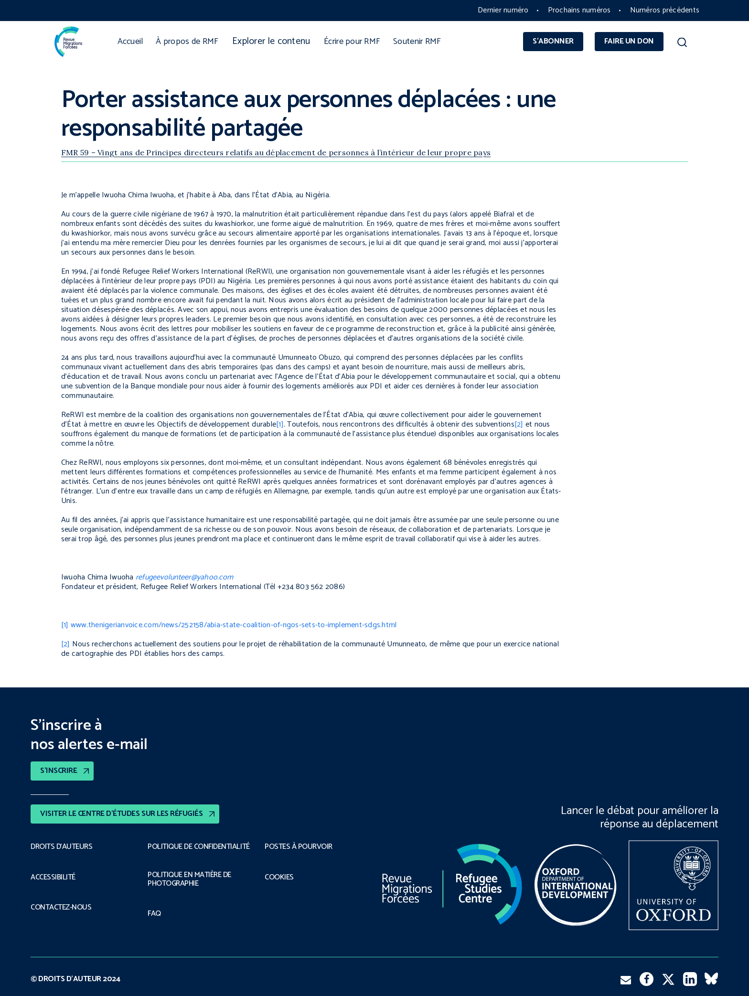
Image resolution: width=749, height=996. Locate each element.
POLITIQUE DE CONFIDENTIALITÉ (199, 847)
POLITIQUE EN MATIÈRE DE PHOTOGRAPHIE (189, 880)
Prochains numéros (579, 10)
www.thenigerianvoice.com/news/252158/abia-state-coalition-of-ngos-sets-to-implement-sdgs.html (233, 625)
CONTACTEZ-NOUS (61, 907)
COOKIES (279, 877)
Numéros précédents (664, 10)
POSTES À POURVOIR (298, 847)
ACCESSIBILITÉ (53, 877)
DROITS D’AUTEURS (61, 847)
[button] (682, 44)
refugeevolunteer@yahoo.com (184, 577)
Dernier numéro (503, 10)
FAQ (154, 914)
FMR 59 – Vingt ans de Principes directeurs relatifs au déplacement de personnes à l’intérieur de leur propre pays (276, 152)
